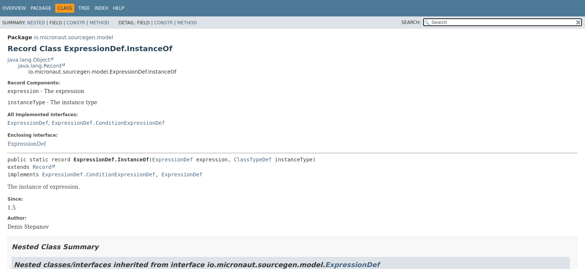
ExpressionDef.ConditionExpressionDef (108, 123)
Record (41, 167)
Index (101, 8)
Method (99, 22)
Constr (75, 22)
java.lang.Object (28, 60)
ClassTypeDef (253, 160)
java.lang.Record (40, 66)
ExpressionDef (28, 123)
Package (41, 8)
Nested (36, 22)
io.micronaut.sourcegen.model (73, 37)
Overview (14, 8)
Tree (84, 8)
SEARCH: (411, 22)
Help (119, 8)
